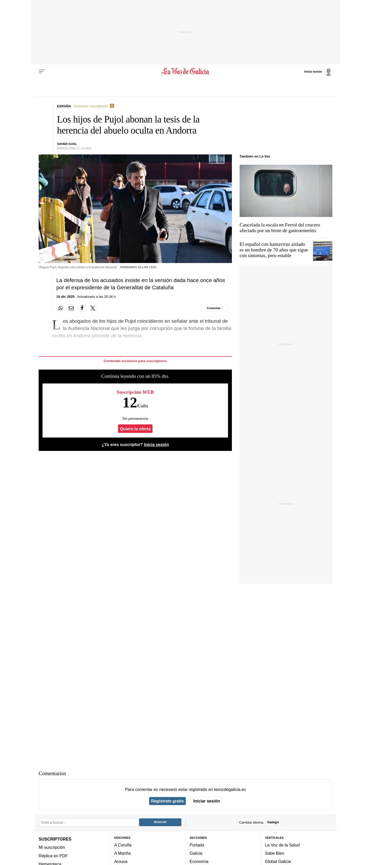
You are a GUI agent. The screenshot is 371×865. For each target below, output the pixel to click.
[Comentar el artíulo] (214, 308)
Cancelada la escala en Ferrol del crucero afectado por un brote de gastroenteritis (280, 227)
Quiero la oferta (135, 428)
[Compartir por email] (71, 308)
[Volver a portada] (185, 71)
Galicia (196, 853)
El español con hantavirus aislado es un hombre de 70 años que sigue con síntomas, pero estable (274, 249)
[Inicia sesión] (318, 71)
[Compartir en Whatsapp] (60, 308)
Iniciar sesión (206, 801)
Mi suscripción (52, 847)
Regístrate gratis (167, 801)
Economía (199, 861)
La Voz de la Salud (282, 845)
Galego (273, 822)
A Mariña (122, 853)
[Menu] (42, 71)
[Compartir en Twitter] (93, 308)
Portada (197, 845)
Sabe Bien (274, 853)
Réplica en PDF (53, 855)
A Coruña (123, 845)
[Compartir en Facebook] (82, 308)
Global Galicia (278, 861)
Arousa (121, 861)
